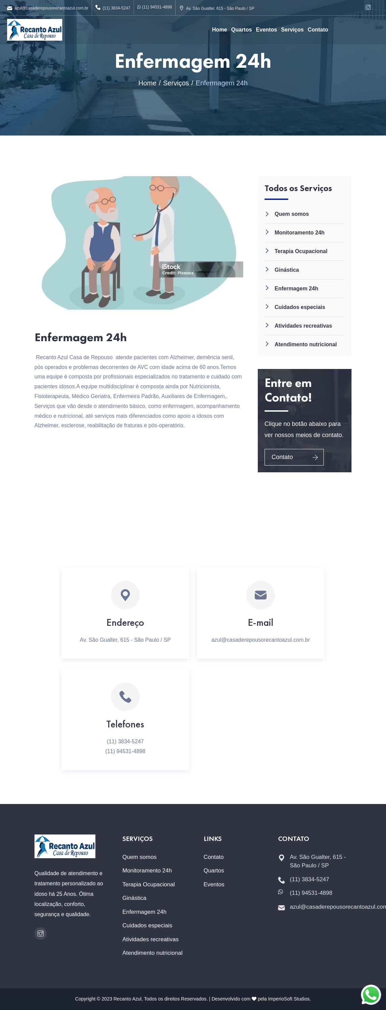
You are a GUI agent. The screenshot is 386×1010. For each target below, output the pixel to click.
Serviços (292, 30)
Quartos (241, 30)
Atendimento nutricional (306, 344)
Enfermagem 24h (296, 288)
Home (219, 30)
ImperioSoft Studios (289, 999)
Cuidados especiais (300, 307)
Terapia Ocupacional (301, 251)
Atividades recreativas (303, 326)
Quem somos (292, 214)
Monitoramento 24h (300, 232)
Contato (318, 30)
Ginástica (287, 270)
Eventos (266, 30)
